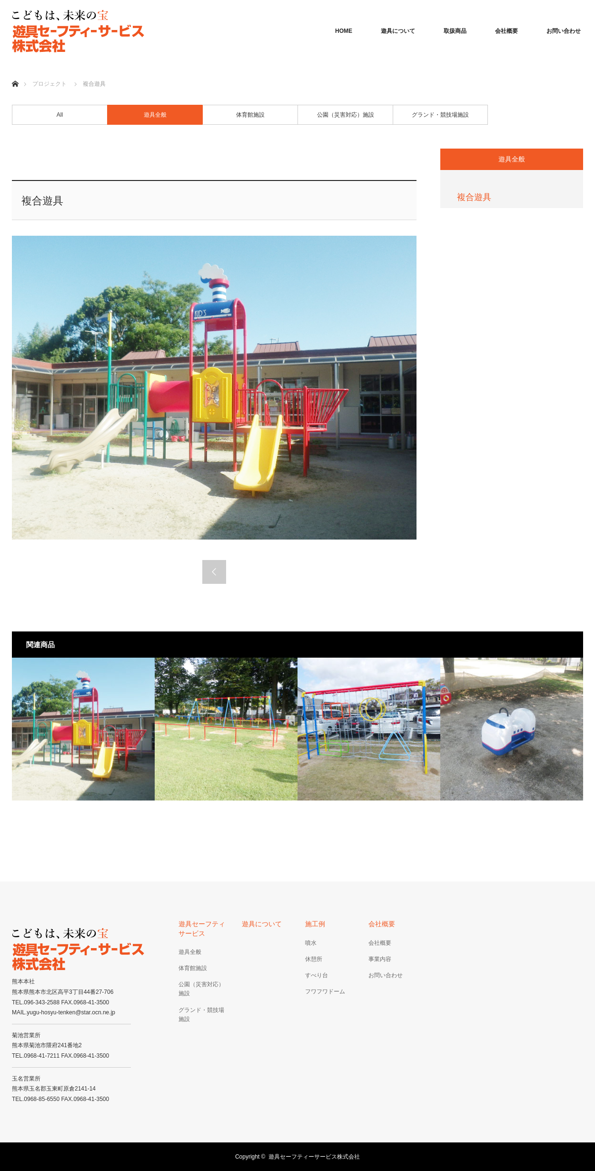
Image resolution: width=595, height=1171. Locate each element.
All (60, 114)
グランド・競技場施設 (440, 114)
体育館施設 (250, 114)
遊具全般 (155, 114)
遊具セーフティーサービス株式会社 (314, 1156)
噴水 (311, 943)
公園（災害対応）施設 (345, 114)
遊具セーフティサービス (201, 928)
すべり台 (316, 975)
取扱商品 (455, 31)
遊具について (398, 31)
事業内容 (379, 959)
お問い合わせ (563, 31)
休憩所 (313, 959)
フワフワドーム (325, 991)
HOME (343, 31)
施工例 (315, 924)
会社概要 (506, 31)
